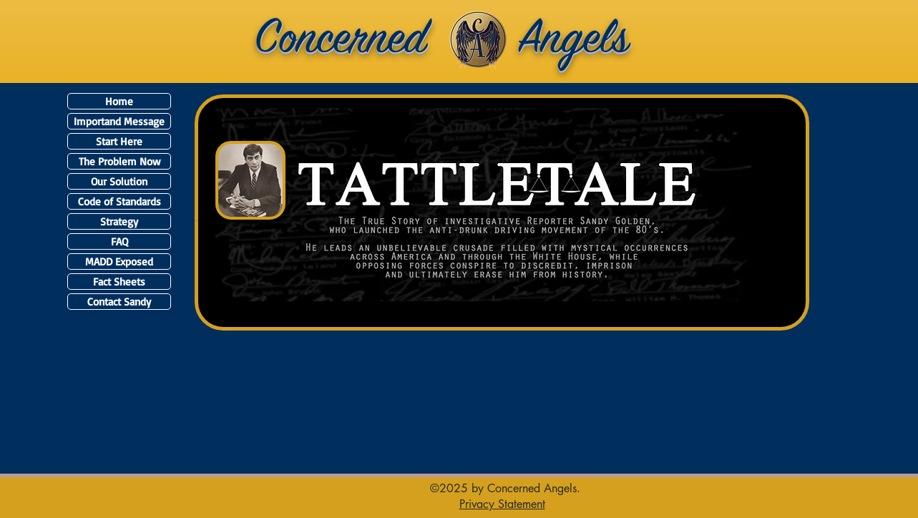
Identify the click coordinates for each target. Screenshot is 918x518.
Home (119, 101)
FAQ (119, 241)
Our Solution (119, 181)
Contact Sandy (119, 301)
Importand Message (119, 121)
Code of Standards (119, 201)
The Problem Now (119, 161)
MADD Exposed (119, 261)
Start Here (119, 141)
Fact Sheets (119, 281)
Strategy (119, 221)
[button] (502, 504)
